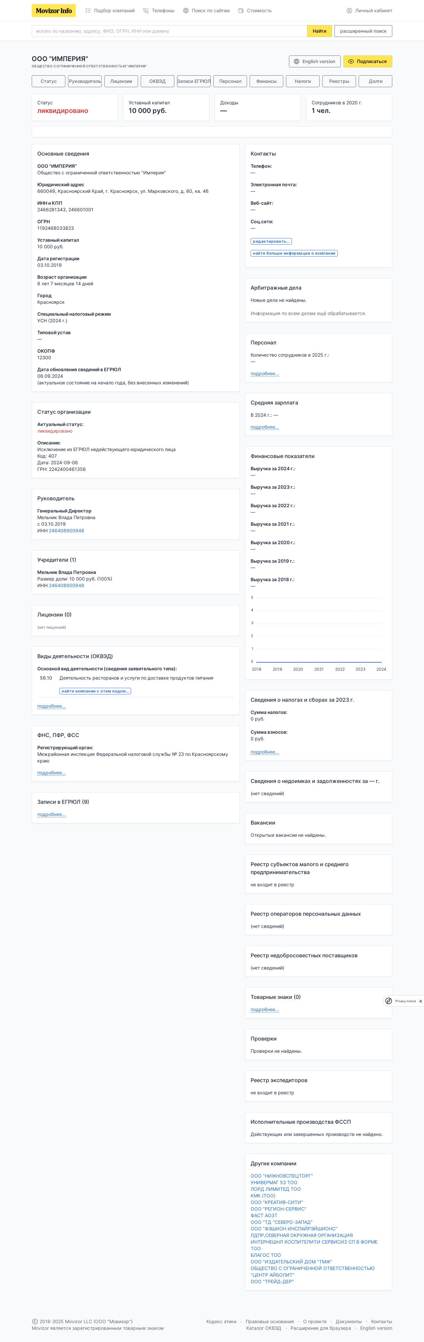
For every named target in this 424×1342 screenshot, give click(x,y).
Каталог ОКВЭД (263, 1328)
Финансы (266, 81)
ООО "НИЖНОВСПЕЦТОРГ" (282, 1176)
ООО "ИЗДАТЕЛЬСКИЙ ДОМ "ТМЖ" (291, 1261)
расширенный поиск (363, 31)
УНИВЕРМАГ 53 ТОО (274, 1182)
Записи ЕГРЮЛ (194, 81)
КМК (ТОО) (263, 1195)
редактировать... (271, 241)
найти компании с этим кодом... (95, 691)
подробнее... (51, 706)
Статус (49, 81)
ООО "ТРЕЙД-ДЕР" (272, 1281)
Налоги (303, 81)
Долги (375, 81)
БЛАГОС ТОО (266, 1255)
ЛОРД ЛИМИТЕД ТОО (276, 1189)
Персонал (230, 81)
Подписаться (367, 61)
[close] (420, 1001)
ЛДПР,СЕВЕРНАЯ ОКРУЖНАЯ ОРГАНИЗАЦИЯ (302, 1235)
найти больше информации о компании (294, 253)
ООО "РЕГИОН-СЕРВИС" (278, 1209)
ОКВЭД (157, 81)
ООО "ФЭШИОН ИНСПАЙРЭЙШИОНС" (294, 1228)
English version (314, 61)
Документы (349, 1321)
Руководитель (85, 81)
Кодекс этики (221, 1321)
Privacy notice (405, 1001)
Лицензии (121, 81)
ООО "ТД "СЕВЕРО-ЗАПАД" (282, 1222)
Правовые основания (270, 1321)
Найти (319, 31)
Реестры (339, 81)
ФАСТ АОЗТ (264, 1215)
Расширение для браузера (321, 1328)
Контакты (381, 1321)
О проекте (315, 1321)
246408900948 (66, 530)
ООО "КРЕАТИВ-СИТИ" (277, 1202)
